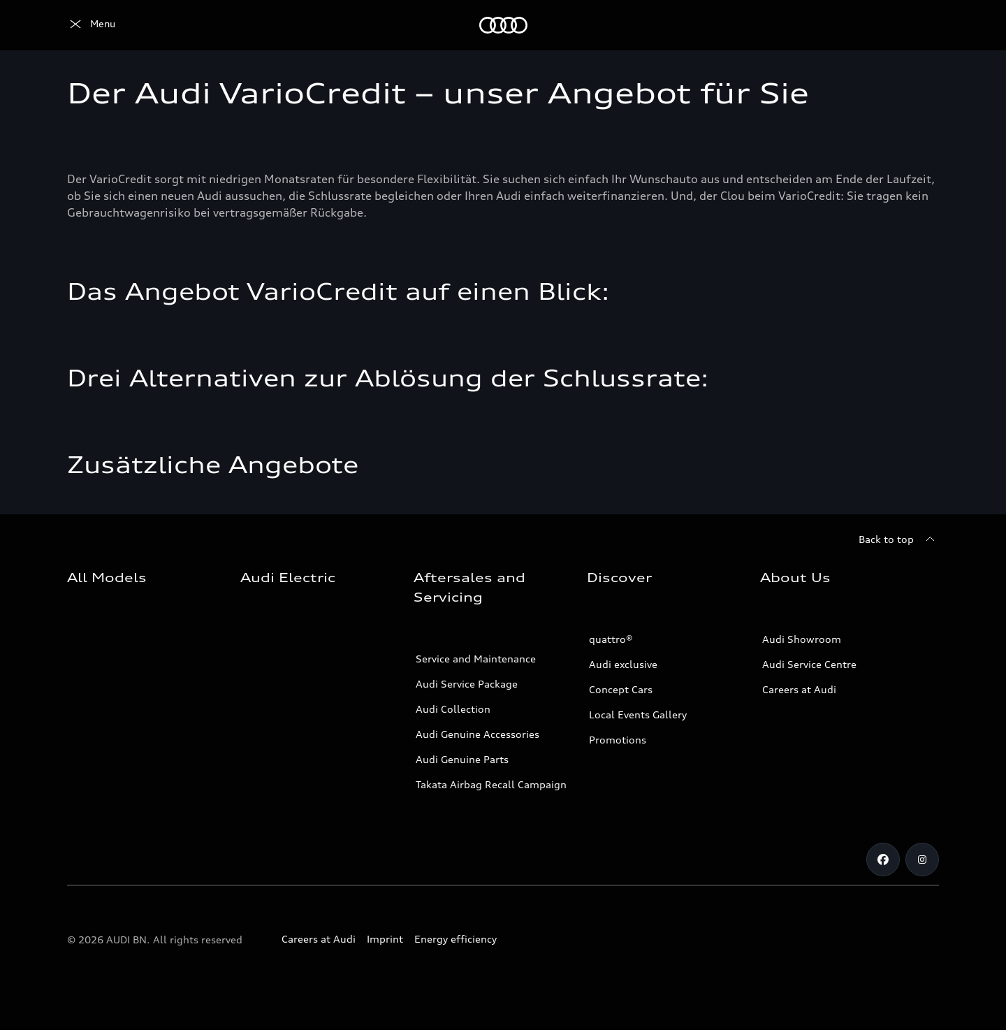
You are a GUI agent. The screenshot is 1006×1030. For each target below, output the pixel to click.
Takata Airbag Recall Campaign (491, 784)
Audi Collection (453, 709)
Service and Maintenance (476, 659)
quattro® (611, 639)
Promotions (617, 740)
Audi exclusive (623, 664)
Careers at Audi (799, 689)
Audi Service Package (467, 684)
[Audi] (91, 25)
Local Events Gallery (638, 714)
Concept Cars (621, 689)
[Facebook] (883, 859)
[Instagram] (922, 859)
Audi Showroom (801, 639)
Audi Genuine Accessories (477, 734)
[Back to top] (899, 539)
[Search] (922, 25)
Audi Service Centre (809, 664)
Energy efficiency (455, 939)
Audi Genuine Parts (462, 759)
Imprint (385, 939)
